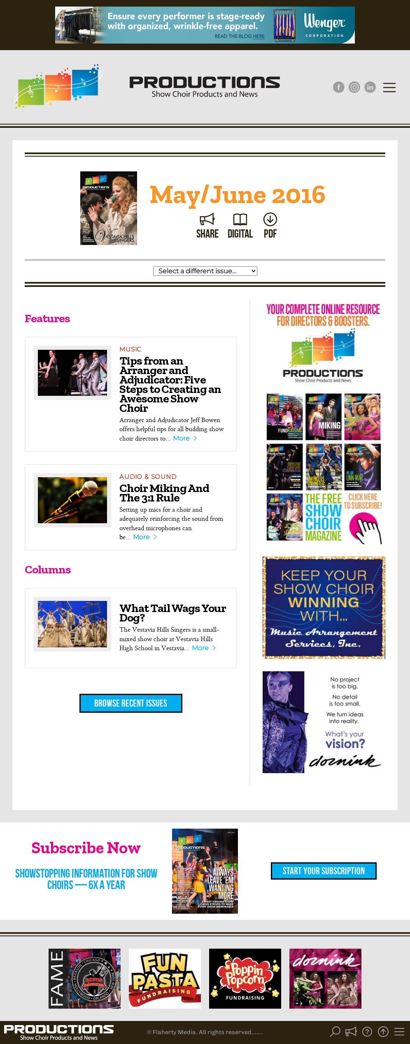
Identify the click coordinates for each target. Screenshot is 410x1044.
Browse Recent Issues (130, 703)
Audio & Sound (147, 476)
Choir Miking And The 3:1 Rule (164, 492)
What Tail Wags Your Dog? (172, 612)
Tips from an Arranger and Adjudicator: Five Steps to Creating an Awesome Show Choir (170, 384)
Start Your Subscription (324, 871)
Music (130, 349)
